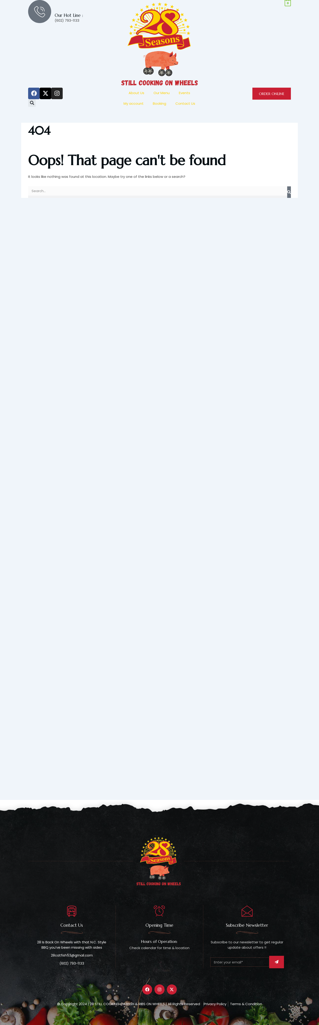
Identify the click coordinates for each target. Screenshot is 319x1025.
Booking (159, 103)
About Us (136, 92)
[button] (32, 103)
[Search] (289, 192)
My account (134, 103)
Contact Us (185, 103)
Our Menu (162, 92)
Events (184, 92)
